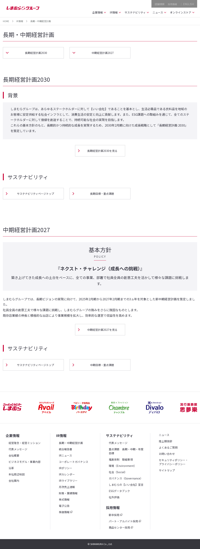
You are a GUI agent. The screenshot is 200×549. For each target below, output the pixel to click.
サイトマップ (167, 470)
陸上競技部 (165, 441)
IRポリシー (65, 468)
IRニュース (65, 455)
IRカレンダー (67, 474)
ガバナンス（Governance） (126, 478)
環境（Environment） (123, 466)
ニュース (164, 435)
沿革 (11, 468)
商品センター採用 (119, 527)
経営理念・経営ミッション (25, 443)
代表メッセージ (18, 449)
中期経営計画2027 (103, 53)
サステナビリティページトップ (35, 194)
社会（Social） (118, 472)
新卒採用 (114, 515)
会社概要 (14, 455)
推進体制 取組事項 (121, 459)
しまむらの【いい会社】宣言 (126, 484)
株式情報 (64, 499)
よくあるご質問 (168, 447)
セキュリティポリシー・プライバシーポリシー (173, 462)
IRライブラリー (68, 480)
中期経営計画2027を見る (102, 330)
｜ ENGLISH (186, 4)
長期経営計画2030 (36, 53)
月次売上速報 (67, 487)
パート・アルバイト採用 (123, 521)
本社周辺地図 (17, 474)
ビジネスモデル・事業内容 (25, 462)
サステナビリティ (119, 435)
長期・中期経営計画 (71, 443)
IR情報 (19, 21)
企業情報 (12, 435)
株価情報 (64, 512)
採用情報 (172, 4)
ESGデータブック (119, 491)
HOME (6, 21)
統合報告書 (65, 449)
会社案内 (14, 480)
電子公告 (64, 506)
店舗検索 (158, 4)
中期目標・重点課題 (102, 365)
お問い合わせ (167, 454)
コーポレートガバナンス (73, 462)
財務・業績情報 (68, 493)
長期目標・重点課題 (102, 194)
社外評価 (114, 497)
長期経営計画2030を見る (102, 151)
